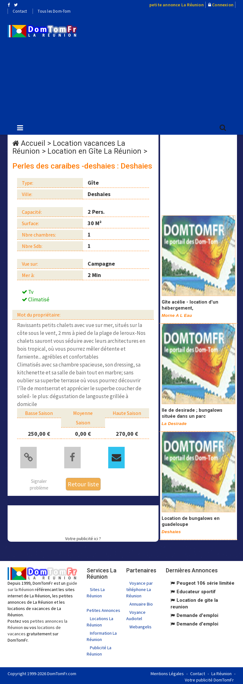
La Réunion (221, 671)
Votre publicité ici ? (83, 536)
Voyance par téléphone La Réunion (139, 587)
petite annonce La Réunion (176, 5)
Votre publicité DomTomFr (209, 678)
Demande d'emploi (197, 613)
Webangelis (140, 625)
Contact (20, 11)
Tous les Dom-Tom (54, 11)
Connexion (223, 5)
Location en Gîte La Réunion (94, 151)
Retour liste (83, 482)
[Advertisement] (165, 66)
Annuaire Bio (141, 602)
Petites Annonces (103, 608)
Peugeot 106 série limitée (205, 581)
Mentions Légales (167, 671)
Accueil (33, 143)
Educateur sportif (196, 590)
